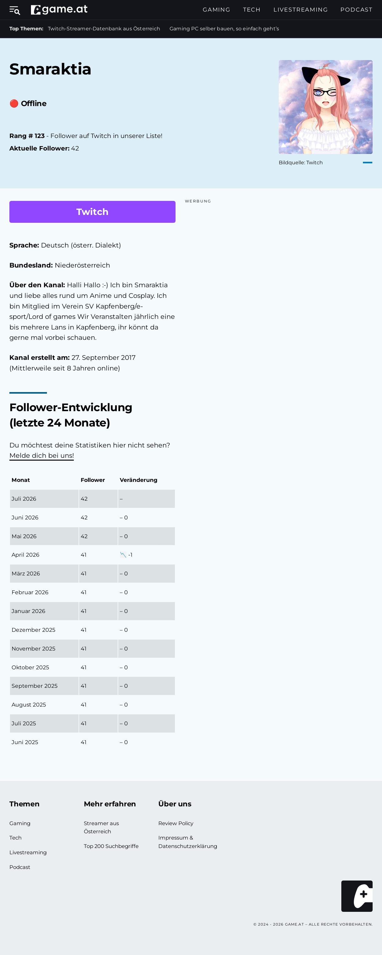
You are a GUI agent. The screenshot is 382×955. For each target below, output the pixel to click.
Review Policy (175, 823)
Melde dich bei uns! (41, 455)
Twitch (92, 211)
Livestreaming (300, 9)
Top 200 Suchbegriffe (111, 846)
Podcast (356, 9)
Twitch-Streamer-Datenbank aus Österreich (104, 29)
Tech (252, 9)
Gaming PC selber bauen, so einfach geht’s (224, 29)
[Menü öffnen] (17, 10)
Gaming (217, 9)
